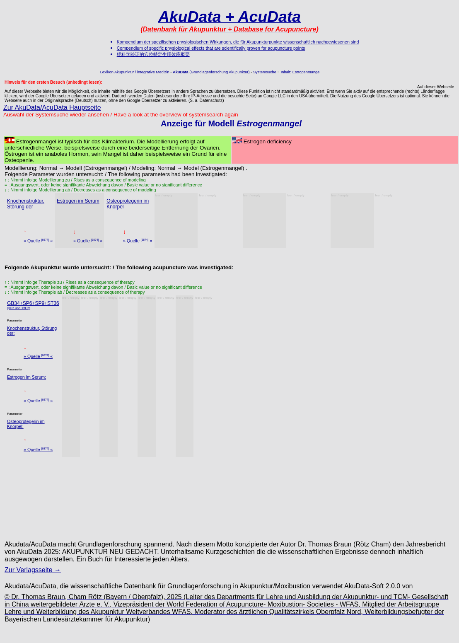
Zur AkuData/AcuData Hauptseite (52, 107)
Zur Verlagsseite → (33, 569)
